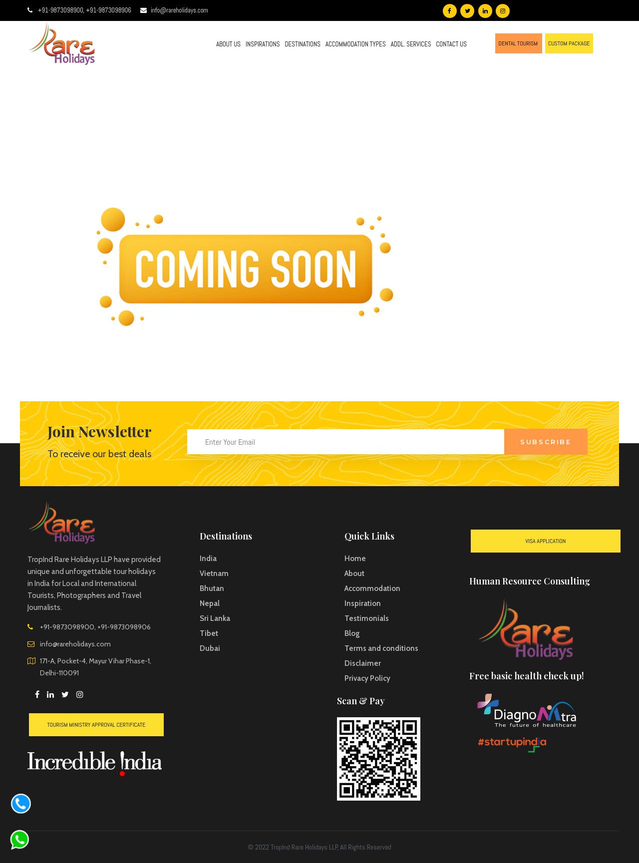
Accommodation (372, 588)
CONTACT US (451, 44)
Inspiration (362, 603)
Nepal (210, 603)
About (354, 573)
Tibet (209, 633)
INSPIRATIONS (263, 44)
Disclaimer (362, 663)
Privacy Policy (367, 678)
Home (355, 558)
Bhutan (212, 588)
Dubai (210, 648)
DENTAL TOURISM (518, 43)
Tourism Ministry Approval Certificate (96, 725)
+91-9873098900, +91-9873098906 (84, 10)
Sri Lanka (215, 618)
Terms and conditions (381, 648)
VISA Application (546, 541)
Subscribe (545, 442)
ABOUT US (228, 44)
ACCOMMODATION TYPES (355, 44)
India (208, 558)
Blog (352, 633)
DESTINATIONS (302, 44)
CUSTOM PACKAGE (569, 43)
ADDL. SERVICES (411, 44)
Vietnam (214, 573)
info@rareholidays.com (179, 10)
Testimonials (366, 618)
